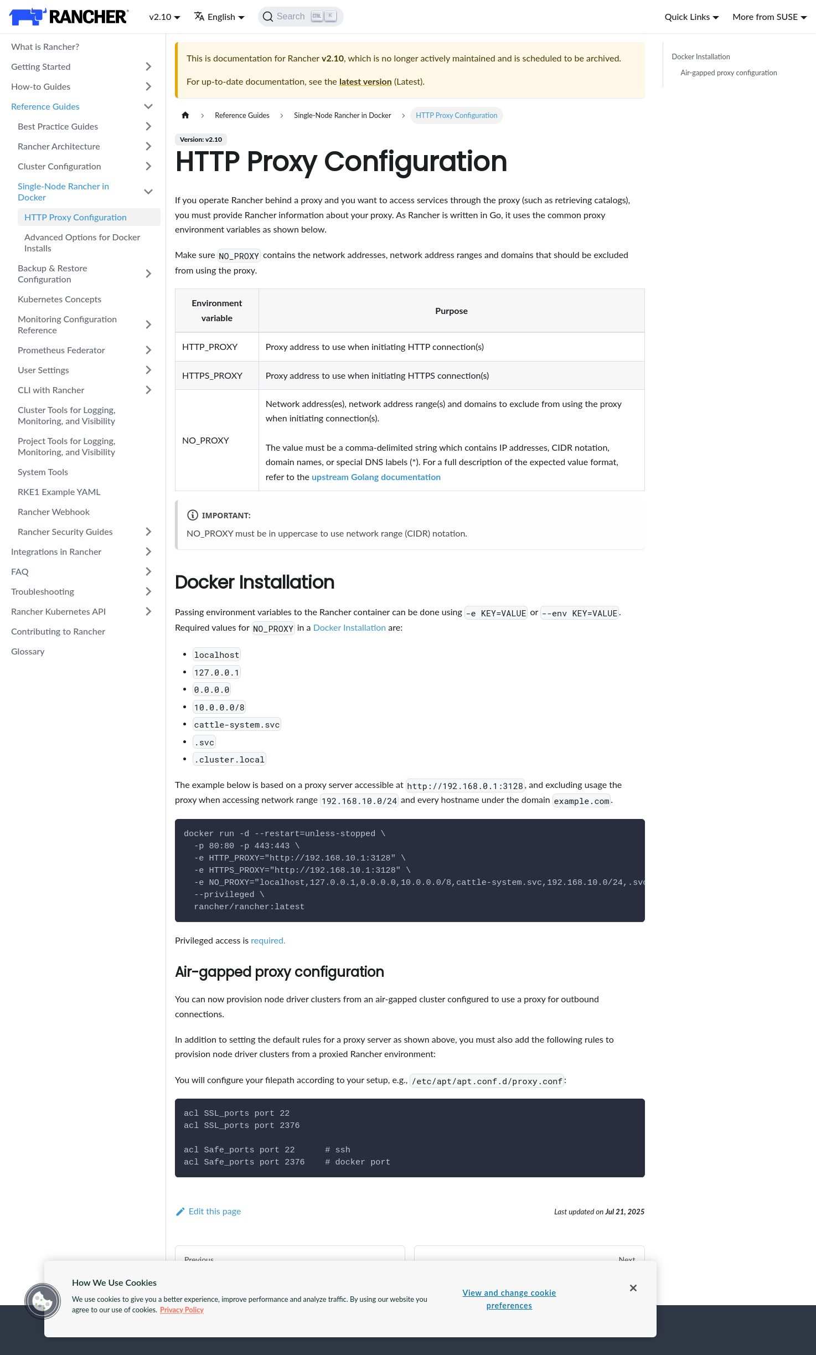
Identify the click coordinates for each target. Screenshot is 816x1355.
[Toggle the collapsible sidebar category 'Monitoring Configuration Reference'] (148, 324)
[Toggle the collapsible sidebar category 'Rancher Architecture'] (148, 146)
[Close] (633, 1288)
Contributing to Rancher (58, 631)
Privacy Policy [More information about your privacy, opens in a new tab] (182, 1309)
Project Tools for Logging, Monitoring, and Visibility (67, 446)
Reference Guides (45, 106)
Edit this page (208, 1210)
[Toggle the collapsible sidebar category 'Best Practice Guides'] (148, 126)
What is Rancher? (45, 46)
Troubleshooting (42, 591)
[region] (350, 1299)
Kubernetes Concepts (59, 298)
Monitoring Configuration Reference (67, 324)
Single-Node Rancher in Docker (63, 191)
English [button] (214, 16)
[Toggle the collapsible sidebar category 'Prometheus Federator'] (148, 350)
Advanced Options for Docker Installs (82, 242)
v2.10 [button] (160, 16)
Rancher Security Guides (65, 531)
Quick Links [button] (687, 16)
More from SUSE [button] (765, 16)
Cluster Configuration (59, 166)
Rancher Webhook (54, 511)
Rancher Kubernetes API (58, 611)
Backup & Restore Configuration (52, 273)
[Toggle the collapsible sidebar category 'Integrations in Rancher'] (148, 551)
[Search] (301, 17)
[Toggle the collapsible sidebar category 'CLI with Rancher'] (148, 390)
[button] (42, 1301)
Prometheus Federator (61, 349)
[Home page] (185, 115)
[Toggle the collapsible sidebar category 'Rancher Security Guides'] (148, 531)
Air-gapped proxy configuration (729, 72)
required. (268, 940)
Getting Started (41, 66)
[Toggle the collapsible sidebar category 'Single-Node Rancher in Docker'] (148, 191)
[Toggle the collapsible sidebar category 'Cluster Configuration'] (148, 166)
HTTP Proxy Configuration (75, 217)
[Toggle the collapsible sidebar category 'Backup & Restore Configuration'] (148, 273)
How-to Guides (40, 86)
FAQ (20, 571)
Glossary (28, 651)
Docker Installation (349, 627)
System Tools (43, 471)
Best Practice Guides (58, 126)
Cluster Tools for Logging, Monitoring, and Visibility (67, 415)
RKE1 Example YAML (59, 491)
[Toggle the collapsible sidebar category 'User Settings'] (148, 370)
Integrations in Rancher (56, 551)
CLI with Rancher (51, 389)
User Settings (43, 369)
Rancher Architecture (59, 146)
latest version (365, 81)
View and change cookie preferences (509, 1299)
